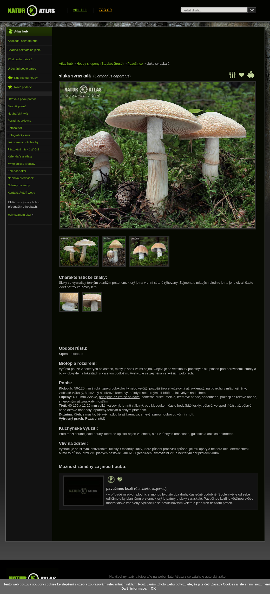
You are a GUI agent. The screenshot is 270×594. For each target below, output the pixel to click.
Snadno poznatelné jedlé (24, 49)
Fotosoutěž (15, 127)
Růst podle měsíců (20, 59)
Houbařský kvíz (18, 113)
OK (153, 588)
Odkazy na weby (19, 185)
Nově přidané (20, 86)
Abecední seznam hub (23, 40)
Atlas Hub (80, 10)
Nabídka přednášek (21, 178)
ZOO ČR (105, 10)
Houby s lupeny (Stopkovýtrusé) (99, 63)
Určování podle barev (22, 68)
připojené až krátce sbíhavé (119, 397)
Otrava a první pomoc (22, 99)
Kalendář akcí (17, 171)
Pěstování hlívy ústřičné (23, 149)
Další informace (133, 588)
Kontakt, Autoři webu (21, 192)
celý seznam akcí (19, 214)
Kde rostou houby (23, 77)
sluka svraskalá (158, 63)
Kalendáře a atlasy (20, 156)
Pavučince (135, 63)
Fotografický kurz (19, 135)
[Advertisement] (153, 44)
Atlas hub (66, 63)
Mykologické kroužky (21, 163)
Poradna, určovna (19, 120)
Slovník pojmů (17, 106)
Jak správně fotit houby (23, 142)
